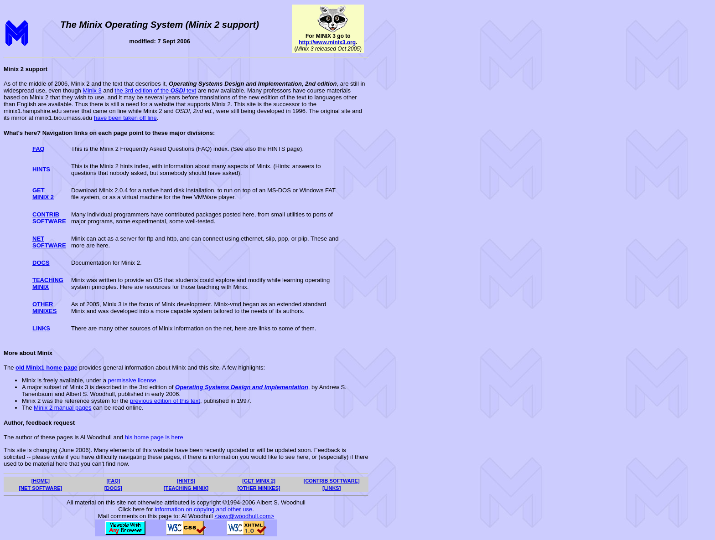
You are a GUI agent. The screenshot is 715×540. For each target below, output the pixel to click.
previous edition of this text (165, 400)
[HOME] (40, 480)
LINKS (41, 328)
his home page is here (154, 437)
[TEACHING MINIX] (186, 488)
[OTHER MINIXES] (259, 488)
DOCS (41, 262)
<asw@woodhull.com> (244, 516)
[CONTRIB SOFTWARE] (332, 480)
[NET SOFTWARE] (40, 488)
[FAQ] (113, 480)
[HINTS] (186, 480)
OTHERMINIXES (44, 307)
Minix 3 (92, 90)
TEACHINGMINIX (47, 283)
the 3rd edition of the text (156, 90)
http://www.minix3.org (327, 42)
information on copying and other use (203, 509)
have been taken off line (125, 117)
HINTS (41, 169)
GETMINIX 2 (43, 194)
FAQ (38, 148)
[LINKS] (331, 488)
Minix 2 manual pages (62, 407)
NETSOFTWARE (49, 242)
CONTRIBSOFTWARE (49, 218)
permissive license (132, 380)
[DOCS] (113, 488)
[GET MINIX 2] (258, 480)
